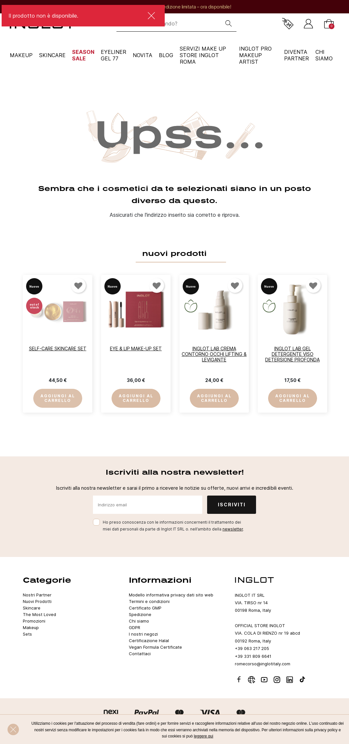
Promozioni (34, 621)
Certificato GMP (145, 607)
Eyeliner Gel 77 (113, 55)
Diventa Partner (296, 55)
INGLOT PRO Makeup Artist (255, 55)
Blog (166, 55)
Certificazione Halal (149, 640)
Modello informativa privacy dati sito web (171, 594)
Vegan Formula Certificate (155, 647)
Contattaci (140, 653)
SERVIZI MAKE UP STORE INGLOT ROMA (203, 55)
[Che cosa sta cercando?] (168, 23)
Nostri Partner (37, 594)
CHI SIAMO (324, 55)
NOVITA (142, 55)
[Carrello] (329, 23)
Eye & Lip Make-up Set (136, 348)
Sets (27, 634)
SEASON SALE (83, 55)
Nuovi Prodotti (37, 601)
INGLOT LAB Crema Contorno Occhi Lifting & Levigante (214, 354)
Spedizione (140, 614)
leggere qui (203, 736)
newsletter (232, 529)
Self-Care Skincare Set (57, 348)
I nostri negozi (143, 634)
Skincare (52, 55)
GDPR (134, 627)
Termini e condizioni (149, 601)
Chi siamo (139, 621)
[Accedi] (308, 23)
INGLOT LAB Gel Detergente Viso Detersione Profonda (292, 354)
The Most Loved (39, 614)
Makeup (21, 55)
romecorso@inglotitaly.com (262, 663)
